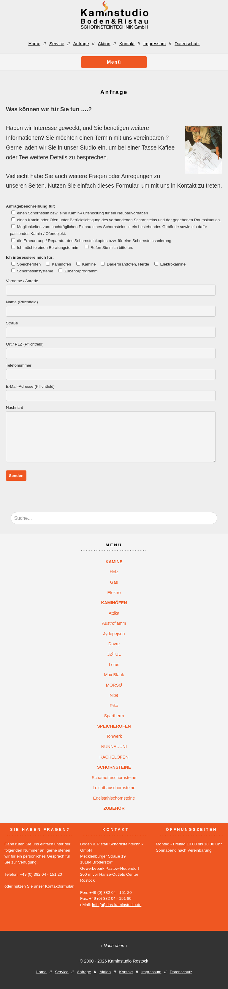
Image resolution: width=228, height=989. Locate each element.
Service (56, 43)
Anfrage (81, 43)
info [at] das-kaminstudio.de (116, 904)
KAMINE (114, 561)
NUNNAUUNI (114, 746)
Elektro (114, 592)
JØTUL (114, 654)
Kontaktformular (59, 886)
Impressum (154, 43)
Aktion (104, 43)
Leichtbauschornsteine (114, 787)
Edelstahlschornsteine (114, 798)
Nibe (114, 695)
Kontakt (127, 43)
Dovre (114, 643)
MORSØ (114, 685)
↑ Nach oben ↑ (114, 945)
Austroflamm (114, 623)
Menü (114, 62)
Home (34, 43)
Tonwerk (114, 736)
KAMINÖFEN (114, 602)
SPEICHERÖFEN (114, 726)
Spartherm (114, 715)
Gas (114, 582)
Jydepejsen (114, 633)
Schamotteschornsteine (114, 777)
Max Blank (114, 674)
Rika (114, 705)
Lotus (114, 664)
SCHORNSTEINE (114, 767)
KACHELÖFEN (114, 757)
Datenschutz (187, 43)
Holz (114, 571)
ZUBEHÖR (113, 808)
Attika (114, 613)
